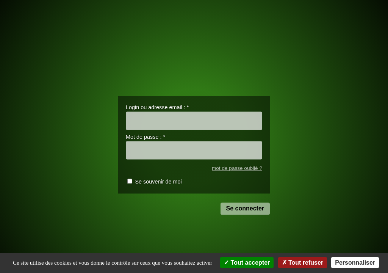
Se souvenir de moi (158, 182)
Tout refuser (303, 262)
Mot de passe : (145, 137)
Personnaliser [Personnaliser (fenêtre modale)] (355, 262)
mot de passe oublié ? (237, 168)
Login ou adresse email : (157, 107)
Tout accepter (247, 262)
